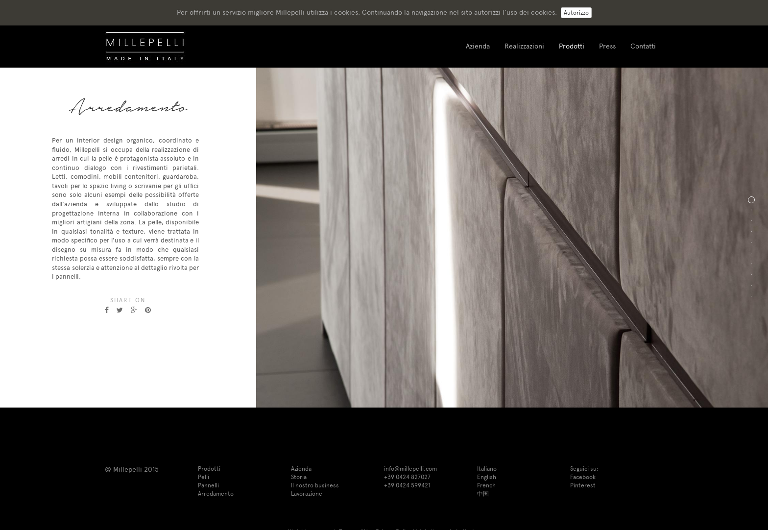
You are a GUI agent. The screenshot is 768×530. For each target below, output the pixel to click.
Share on (127, 300)
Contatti (643, 46)
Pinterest (583, 485)
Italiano (487, 468)
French (486, 485)
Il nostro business (315, 485)
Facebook (583, 477)
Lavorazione (306, 493)
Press (607, 46)
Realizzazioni (524, 46)
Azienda (478, 46)
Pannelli (208, 485)
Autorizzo (576, 12)
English (486, 477)
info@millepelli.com (410, 468)
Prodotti (571, 46)
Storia (299, 477)
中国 (483, 493)
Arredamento (216, 493)
